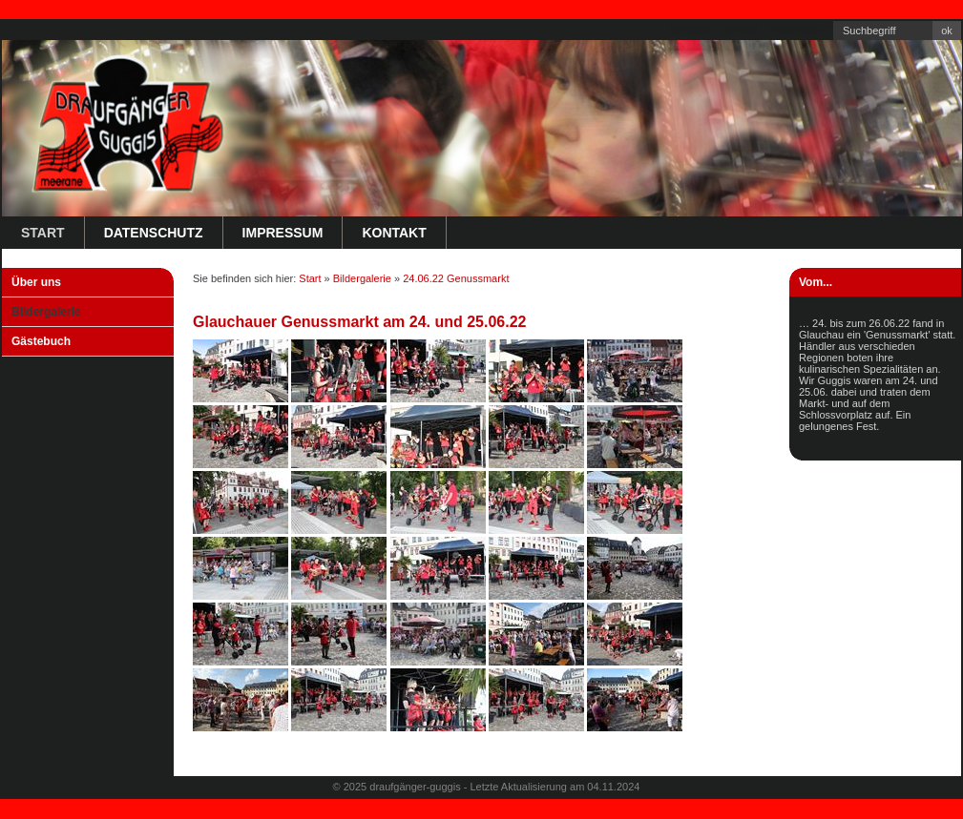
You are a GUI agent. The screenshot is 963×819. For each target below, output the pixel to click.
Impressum (798, 29)
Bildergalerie (46, 311)
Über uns (36, 282)
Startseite (689, 29)
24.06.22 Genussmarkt (456, 278)
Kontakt (741, 29)
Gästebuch (41, 341)
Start (43, 232)
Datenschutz (153, 232)
